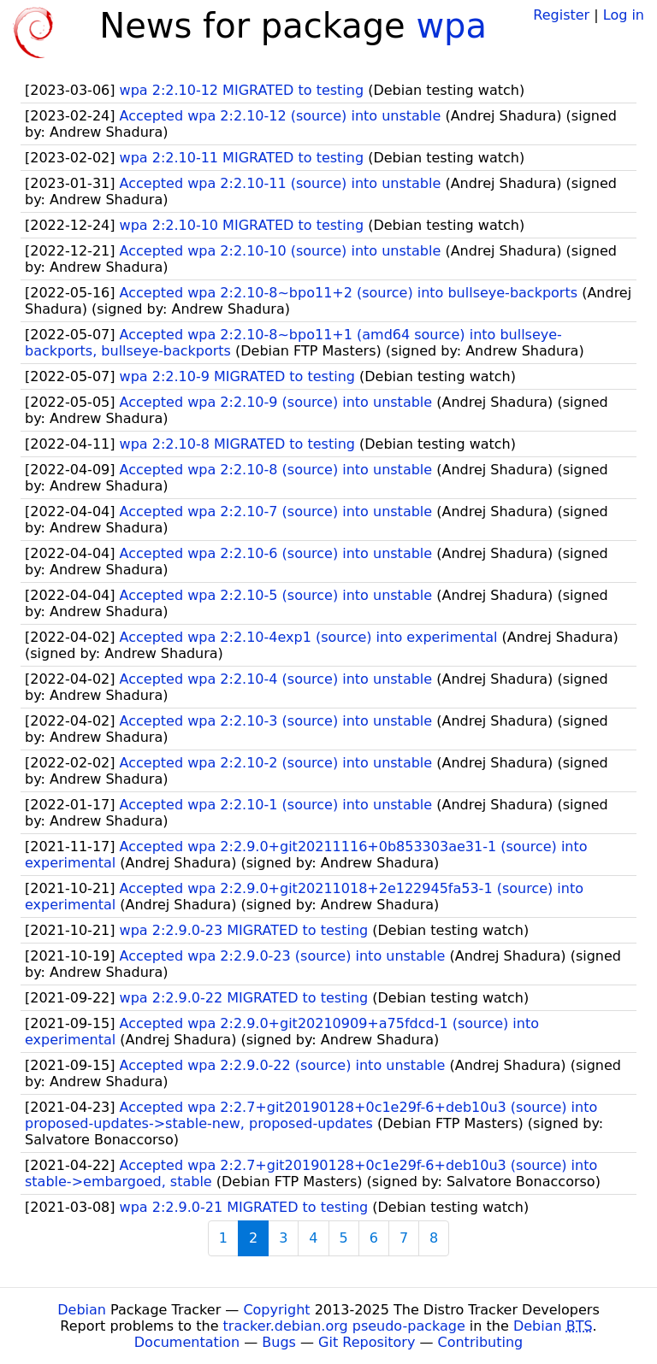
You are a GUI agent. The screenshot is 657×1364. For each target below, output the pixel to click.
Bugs (279, 1342)
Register (561, 15)
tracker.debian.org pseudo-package (344, 1326)
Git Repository (366, 1342)
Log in (623, 15)
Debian (81, 1310)
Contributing (481, 1342)
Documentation (187, 1342)
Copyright (276, 1310)
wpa (451, 25)
